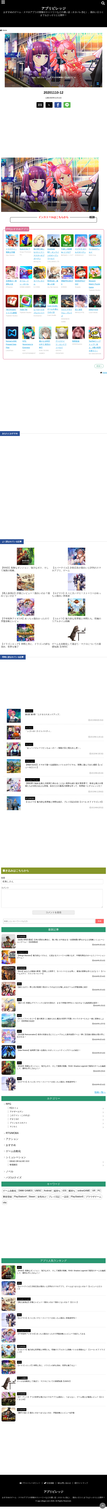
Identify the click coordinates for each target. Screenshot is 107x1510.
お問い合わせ (64, 1486)
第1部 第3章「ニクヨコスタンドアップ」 (43, 714)
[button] (40, 105)
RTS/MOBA (30, 798)
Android (47, 1194)
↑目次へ (99, 366)
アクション (30, 761)
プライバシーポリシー (30, 1486)
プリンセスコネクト (18, 1126)
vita (4, 1206)
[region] (53, 132)
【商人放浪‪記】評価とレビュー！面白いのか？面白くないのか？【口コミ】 (48, 1305)
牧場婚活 (13, 1168)
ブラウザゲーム (93, 1200)
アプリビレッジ (53, 8)
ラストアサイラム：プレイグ (66, 312)
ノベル (9, 1174)
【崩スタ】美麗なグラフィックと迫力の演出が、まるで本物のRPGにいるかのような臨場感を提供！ (58, 1006)
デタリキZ (14, 1122)
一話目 (65, 1200)
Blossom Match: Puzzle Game (94, 284)
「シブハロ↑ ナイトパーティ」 (38, 731)
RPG (19, 987)
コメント (5, 888)
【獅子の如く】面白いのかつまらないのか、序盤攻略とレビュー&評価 (45, 1416)
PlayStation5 (77, 1200)
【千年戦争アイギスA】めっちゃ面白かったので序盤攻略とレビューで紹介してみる (51, 1337)
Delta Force (93, 309)
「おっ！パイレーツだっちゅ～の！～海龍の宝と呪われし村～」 (53, 748)
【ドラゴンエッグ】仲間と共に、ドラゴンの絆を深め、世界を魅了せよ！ (47, 1369)
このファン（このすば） (20, 1119)
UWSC (38, 1194)
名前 (3, 878)
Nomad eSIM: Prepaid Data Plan (11, 344)
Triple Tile (23, 309)
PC (99, 1194)
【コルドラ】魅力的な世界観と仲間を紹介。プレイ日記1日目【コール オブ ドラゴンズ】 (64, 802)
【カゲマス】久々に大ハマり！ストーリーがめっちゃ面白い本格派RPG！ (47, 1085)
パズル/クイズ (22, 955)
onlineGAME (83, 1194)
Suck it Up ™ (25, 249)
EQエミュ (14, 1111)
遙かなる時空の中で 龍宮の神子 (44, 344)
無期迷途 (75, 341)
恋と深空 (78, 309)
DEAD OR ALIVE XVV (19, 1164)
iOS (64, 1194)
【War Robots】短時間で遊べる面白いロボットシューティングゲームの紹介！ (49, 1054)
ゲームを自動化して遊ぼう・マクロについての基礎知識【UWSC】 (44, 1384)
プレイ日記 (54, 1200)
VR (93, 1194)
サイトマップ (81, 1486)
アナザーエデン (16, 1115)
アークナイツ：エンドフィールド (61, 344)
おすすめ (11, 1148)
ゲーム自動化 (13, 1154)
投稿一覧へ (100, 1095)
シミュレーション (32, 780)
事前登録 (7, 1200)
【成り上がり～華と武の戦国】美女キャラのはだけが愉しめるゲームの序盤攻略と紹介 (52, 990)
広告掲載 (49, 1486)
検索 (99, 924)
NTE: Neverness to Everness (27, 344)
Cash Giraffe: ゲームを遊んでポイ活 (52, 309)
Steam (32, 1200)
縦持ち (57, 1194)
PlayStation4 (20, 1200)
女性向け (41, 1200)
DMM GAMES (25, 1194)
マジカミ (29, 711)
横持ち (72, 1194)
